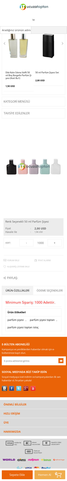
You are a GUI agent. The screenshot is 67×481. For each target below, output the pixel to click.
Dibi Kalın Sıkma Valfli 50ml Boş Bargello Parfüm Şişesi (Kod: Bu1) (18, 75)
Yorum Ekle (13, 260)
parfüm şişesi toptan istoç (23, 327)
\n (34, 10)
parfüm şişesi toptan (42, 320)
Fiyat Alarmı (44, 260)
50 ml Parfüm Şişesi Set (47, 72)
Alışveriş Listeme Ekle (18, 266)
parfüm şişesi (16, 320)
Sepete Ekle (19, 476)
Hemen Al (50, 474)
